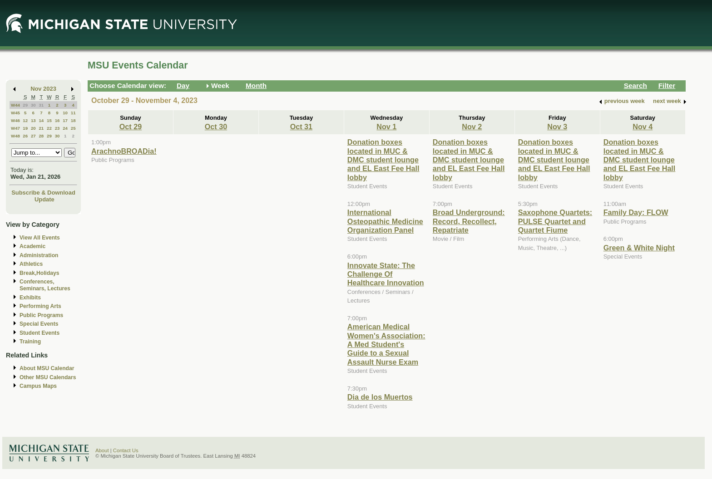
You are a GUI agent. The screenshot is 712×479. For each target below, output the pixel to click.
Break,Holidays (39, 273)
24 (65, 128)
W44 (15, 105)
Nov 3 (557, 126)
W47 (15, 128)
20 (33, 128)
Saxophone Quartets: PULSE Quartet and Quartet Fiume (555, 221)
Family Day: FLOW (635, 212)
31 (41, 105)
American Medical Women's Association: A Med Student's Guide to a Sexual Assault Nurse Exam (386, 344)
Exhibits (30, 297)
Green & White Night (639, 248)
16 (57, 120)
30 (33, 105)
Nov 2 (472, 126)
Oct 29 (130, 126)
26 (25, 135)
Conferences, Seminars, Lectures (45, 285)
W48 (15, 135)
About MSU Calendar (47, 368)
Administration (39, 255)
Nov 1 (386, 126)
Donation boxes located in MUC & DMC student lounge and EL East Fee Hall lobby (383, 159)
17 (65, 120)
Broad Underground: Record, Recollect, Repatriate (469, 221)
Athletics (31, 264)
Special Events (39, 324)
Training (30, 341)
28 (41, 135)
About (102, 450)
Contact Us (125, 450)
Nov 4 (643, 126)
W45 (15, 112)
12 (25, 120)
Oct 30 (216, 126)
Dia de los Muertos (380, 397)
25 (73, 128)
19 (25, 128)
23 (57, 128)
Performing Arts (40, 306)
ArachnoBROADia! (124, 151)
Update (44, 199)
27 (33, 135)
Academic (32, 246)
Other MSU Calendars (48, 377)
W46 (15, 120)
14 (41, 120)
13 (33, 120)
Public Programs (41, 315)
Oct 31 (301, 126)
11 (73, 112)
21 (41, 128)
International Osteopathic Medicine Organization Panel (385, 221)
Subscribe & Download (43, 192)
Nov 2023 (43, 88)
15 (49, 120)
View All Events (40, 238)
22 (49, 128)
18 (73, 120)
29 (25, 105)
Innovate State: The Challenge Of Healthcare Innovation (385, 274)
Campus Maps (38, 386)
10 (65, 112)
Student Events (39, 333)
